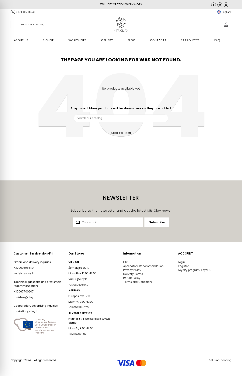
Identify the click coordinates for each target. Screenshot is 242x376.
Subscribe (157, 222)
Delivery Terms (133, 274)
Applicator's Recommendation (143, 266)
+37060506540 (24, 268)
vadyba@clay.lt (24, 273)
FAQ (126, 262)
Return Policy (131, 278)
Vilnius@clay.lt (77, 279)
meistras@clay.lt (25, 297)
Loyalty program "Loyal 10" (195, 270)
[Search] (121, 118)
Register (183, 266)
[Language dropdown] (224, 12)
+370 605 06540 (25, 12)
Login (181, 262)
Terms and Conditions (138, 282)
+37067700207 (24, 291)
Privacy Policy (132, 270)
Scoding (226, 360)
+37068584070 (78, 307)
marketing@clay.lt (26, 311)
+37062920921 (77, 334)
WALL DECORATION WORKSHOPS (121, 4)
